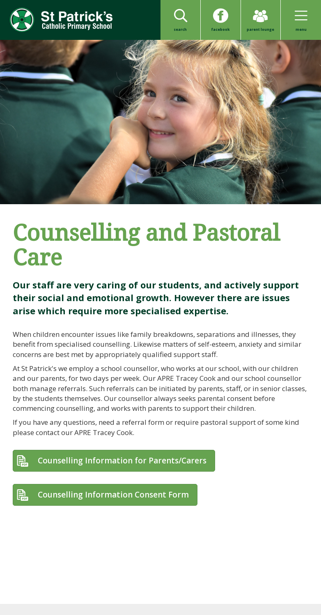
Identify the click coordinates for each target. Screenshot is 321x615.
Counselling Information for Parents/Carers (122, 460)
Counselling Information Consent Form (113, 494)
